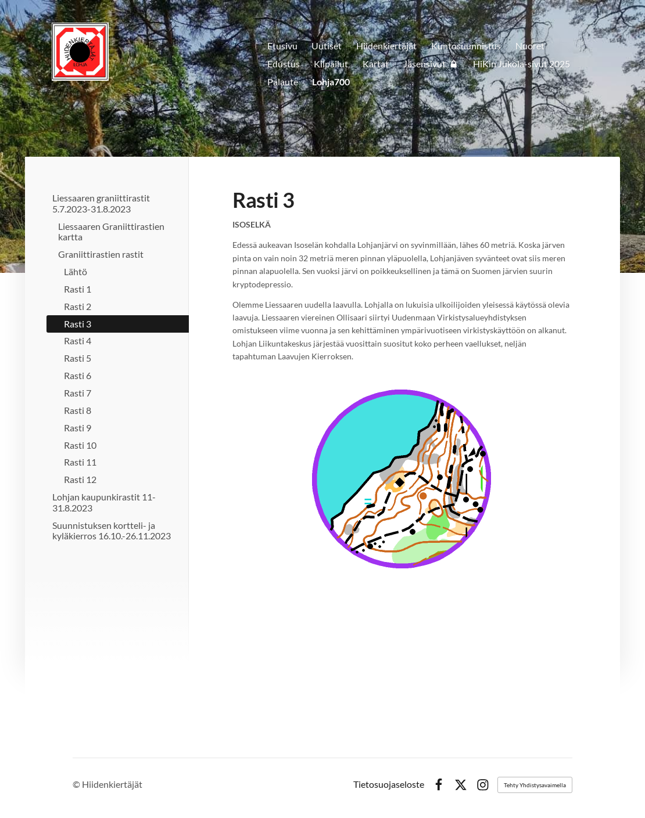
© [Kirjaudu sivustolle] (77, 784)
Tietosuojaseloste (388, 785)
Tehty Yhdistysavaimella (535, 784)
